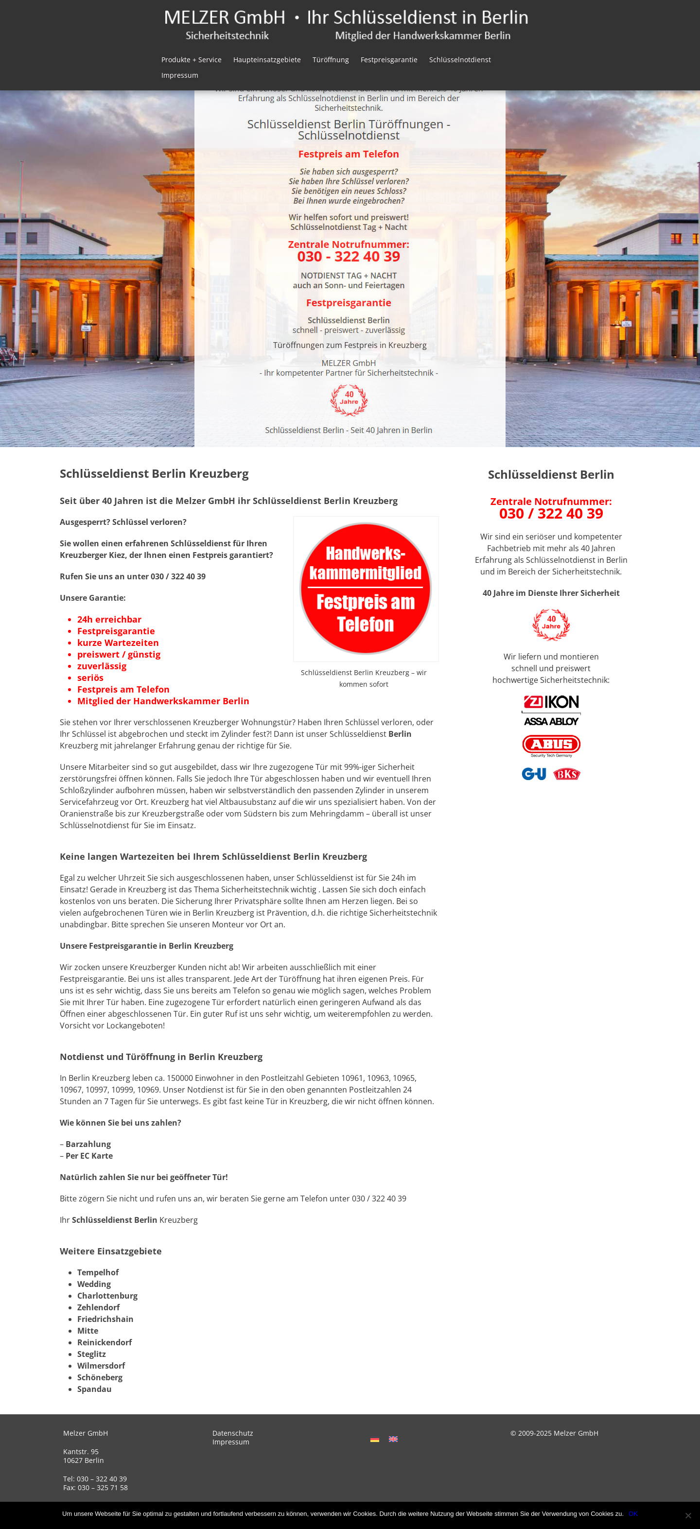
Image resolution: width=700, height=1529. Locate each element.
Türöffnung (331, 59)
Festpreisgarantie (389, 59)
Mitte (87, 1330)
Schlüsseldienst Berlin (115, 1220)
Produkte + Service (191, 59)
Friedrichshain (105, 1319)
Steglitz (91, 1354)
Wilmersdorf (101, 1365)
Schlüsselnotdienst (460, 59)
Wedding (94, 1284)
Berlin (400, 734)
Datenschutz (232, 1433)
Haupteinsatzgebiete (267, 59)
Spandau (94, 1389)
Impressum (179, 75)
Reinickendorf (104, 1342)
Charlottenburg (107, 1295)
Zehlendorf (98, 1307)
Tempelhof (98, 1272)
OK (633, 1513)
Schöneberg (99, 1377)
